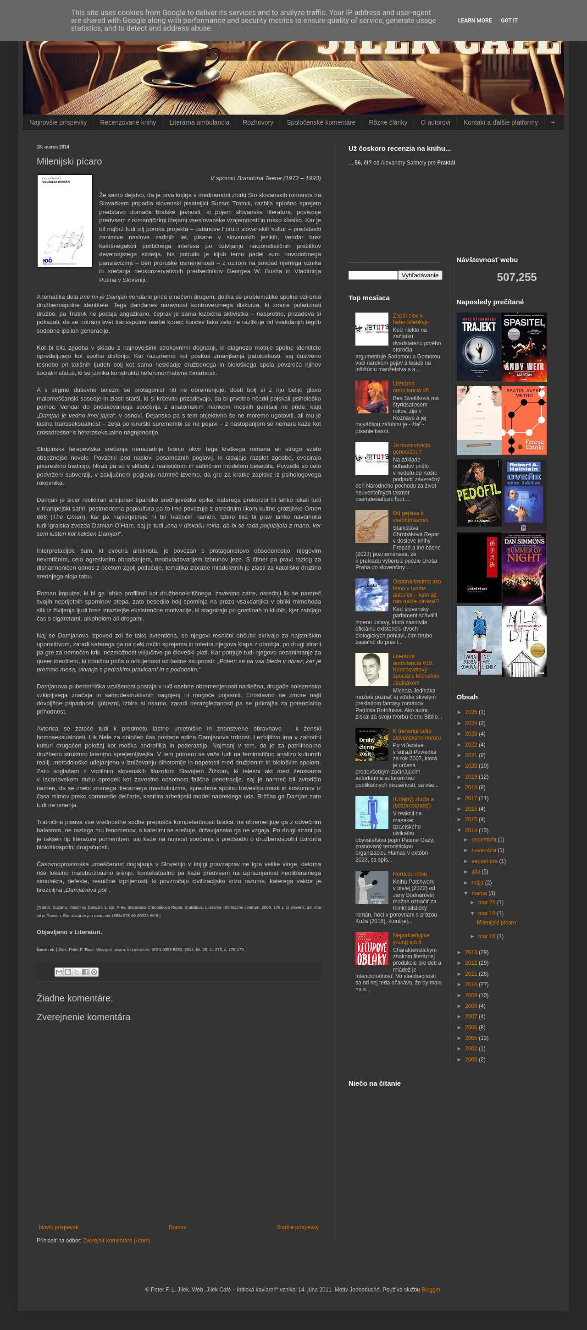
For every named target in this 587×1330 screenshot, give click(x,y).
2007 (472, 1016)
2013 (472, 952)
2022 (472, 745)
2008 (472, 1006)
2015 (472, 819)
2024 (472, 723)
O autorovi (435, 122)
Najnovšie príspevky (58, 122)
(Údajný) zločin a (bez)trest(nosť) (413, 802)
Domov (177, 1227)
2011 (472, 974)
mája (478, 882)
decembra (484, 839)
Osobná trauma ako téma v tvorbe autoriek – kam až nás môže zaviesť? (417, 591)
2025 (472, 712)
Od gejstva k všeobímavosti (410, 516)
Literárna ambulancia (199, 122)
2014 (472, 830)
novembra (484, 850)
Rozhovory (258, 122)
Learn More (475, 20)
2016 (472, 809)
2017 (472, 798)
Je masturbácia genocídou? (411, 448)
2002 (472, 1048)
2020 (472, 766)
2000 (472, 1059)
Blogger (430, 1289)
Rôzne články (388, 122)
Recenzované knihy (128, 122)
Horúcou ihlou (410, 874)
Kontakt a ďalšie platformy (501, 122)
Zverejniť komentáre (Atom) (116, 1240)
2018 (472, 787)
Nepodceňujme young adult (411, 938)
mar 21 (487, 902)
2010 (472, 984)
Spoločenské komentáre (321, 122)
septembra (485, 861)
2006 (472, 1027)
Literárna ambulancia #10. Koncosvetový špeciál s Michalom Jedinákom (416, 669)
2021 (472, 755)
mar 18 (487, 913)
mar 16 (487, 936)
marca (479, 893)
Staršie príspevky (298, 1227)
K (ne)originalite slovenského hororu (417, 734)
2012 (472, 963)
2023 (472, 734)
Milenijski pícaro (496, 922)
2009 (472, 995)
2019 (472, 777)
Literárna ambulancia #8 (411, 386)
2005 (472, 1038)
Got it (509, 20)
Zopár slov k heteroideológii (411, 319)
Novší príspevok (58, 1227)
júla (476, 871)
